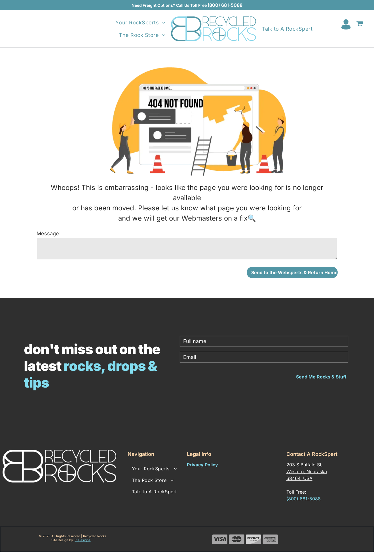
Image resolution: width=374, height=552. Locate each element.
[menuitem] (140, 23)
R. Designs (82, 540)
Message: (48, 233)
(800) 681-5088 (225, 5)
